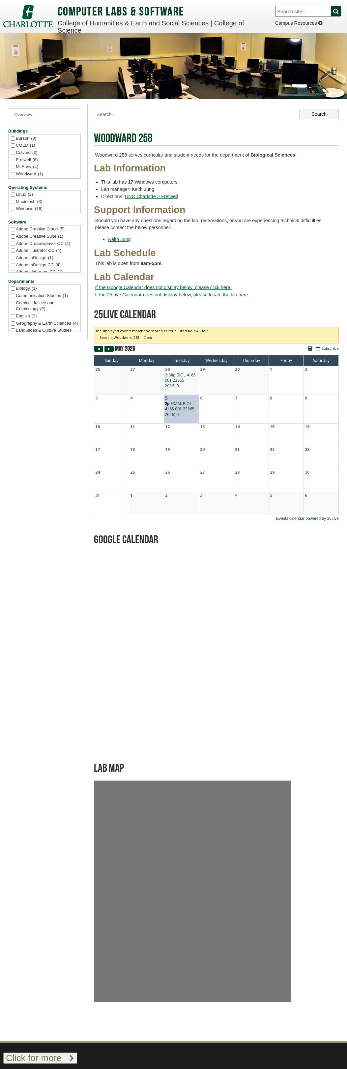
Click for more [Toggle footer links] (40, 1058)
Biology (26, 288)
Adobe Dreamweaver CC (43, 244)
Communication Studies (42, 296)
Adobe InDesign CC (38, 265)
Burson (26, 138)
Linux (24, 195)
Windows (29, 209)
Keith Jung (119, 239)
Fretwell (27, 160)
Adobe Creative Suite (39, 236)
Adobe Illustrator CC (38, 251)
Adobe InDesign (34, 258)
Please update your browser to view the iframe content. (216, 424)
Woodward (29, 174)
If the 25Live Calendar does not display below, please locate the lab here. (172, 294)
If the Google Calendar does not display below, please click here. (163, 287)
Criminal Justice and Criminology (35, 306)
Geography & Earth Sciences (47, 323)
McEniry (27, 167)
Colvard (27, 153)
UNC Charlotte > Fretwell (151, 196)
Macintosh (29, 202)
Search (340, 11)
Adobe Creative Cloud (40, 229)
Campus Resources (298, 23)
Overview (23, 114)
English (26, 316)
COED (25, 145)
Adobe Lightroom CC (39, 272)
